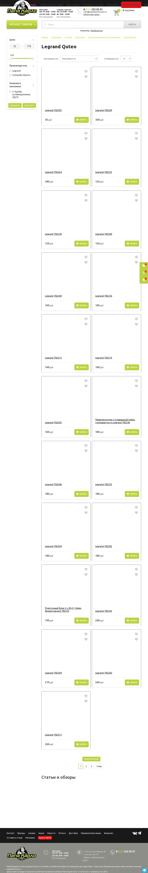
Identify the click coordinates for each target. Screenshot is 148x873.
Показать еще (91, 758)
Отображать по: (111, 58)
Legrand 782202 (102, 545)
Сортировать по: (51, 58)
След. (99, 765)
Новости (51, 832)
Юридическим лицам (91, 832)
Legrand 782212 (51, 357)
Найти (132, 23)
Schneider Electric (20, 74)
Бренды (40, 3)
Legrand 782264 (51, 171)
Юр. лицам (75, 3)
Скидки (31, 832)
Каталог (32, 3)
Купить (81, 119)
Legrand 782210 (102, 357)
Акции (41, 832)
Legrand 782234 (102, 295)
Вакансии (108, 832)
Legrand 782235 (102, 171)
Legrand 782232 (102, 483)
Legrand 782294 (51, 672)
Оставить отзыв (88, 3)
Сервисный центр (128, 3)
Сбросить (29, 105)
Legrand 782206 (51, 483)
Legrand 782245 (102, 610)
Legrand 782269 (102, 109)
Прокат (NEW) (113, 3)
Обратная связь (91, 13)
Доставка (73, 832)
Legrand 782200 (102, 233)
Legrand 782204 (51, 545)
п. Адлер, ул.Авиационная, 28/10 (20, 93)
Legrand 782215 (51, 734)
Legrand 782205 (51, 421)
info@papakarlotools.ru (95, 11)
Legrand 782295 (51, 109)
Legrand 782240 (51, 295)
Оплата (62, 832)
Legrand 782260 (102, 672)
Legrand (15, 70)
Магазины (30, 837)
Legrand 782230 (51, 233)
